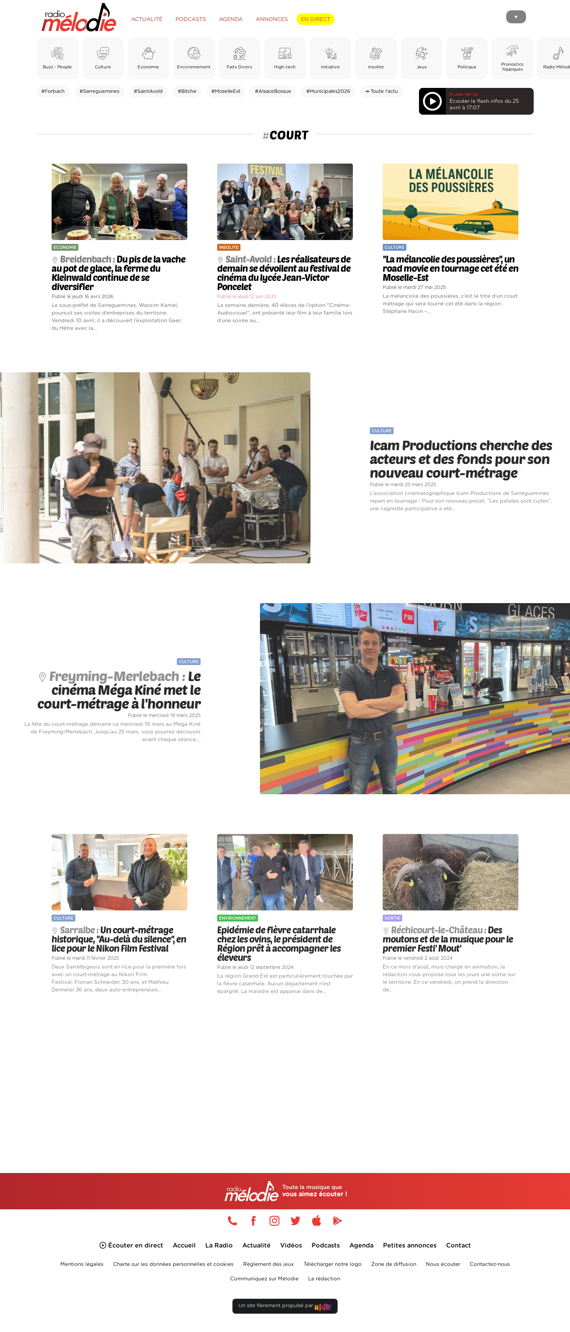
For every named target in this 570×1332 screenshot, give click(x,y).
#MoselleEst (225, 91)
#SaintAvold (148, 91)
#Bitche (187, 91)
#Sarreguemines (99, 91)
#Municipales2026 (328, 91)
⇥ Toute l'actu (381, 91)
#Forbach (53, 91)
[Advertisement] (285, 1075)
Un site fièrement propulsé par (285, 1307)
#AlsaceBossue (273, 91)
